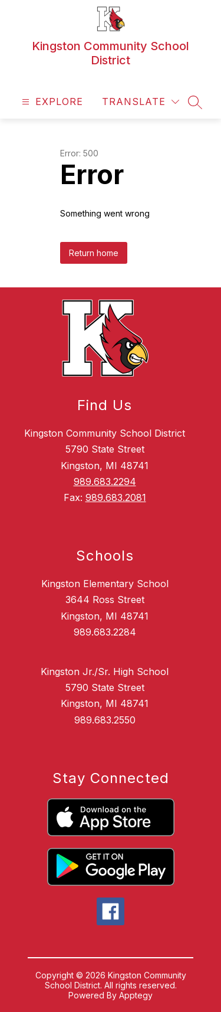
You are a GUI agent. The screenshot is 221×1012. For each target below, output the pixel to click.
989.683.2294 (105, 481)
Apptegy (136, 995)
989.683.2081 (115, 497)
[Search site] (195, 102)
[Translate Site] (140, 101)
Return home (93, 253)
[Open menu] (51, 101)
